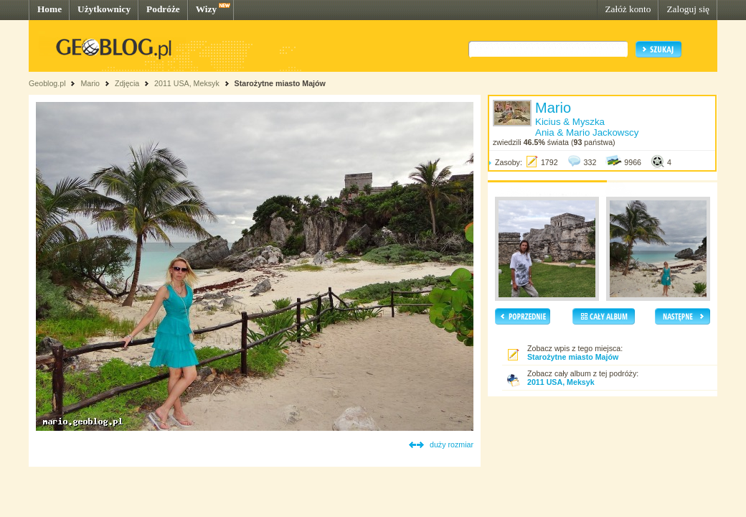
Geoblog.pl (47, 83)
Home (49, 9)
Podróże (163, 9)
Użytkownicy (104, 9)
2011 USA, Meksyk (186, 83)
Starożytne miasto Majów (280, 83)
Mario (90, 83)
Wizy (206, 9)
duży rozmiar (451, 444)
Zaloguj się (687, 9)
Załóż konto (628, 9)
